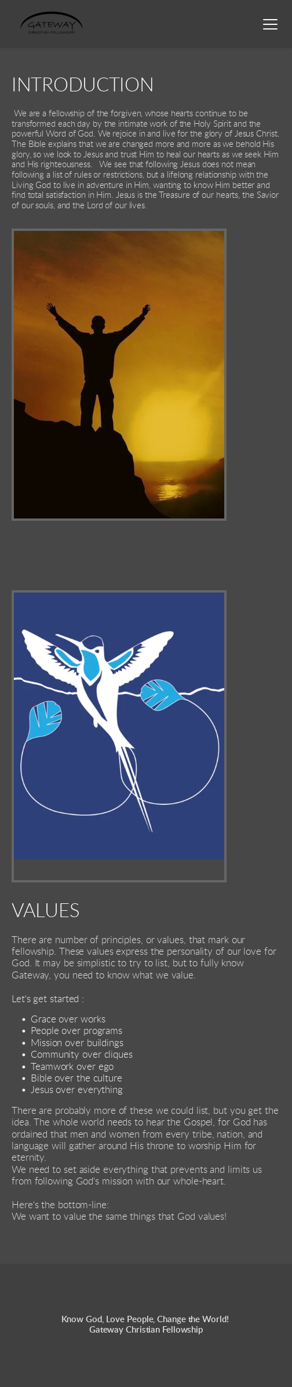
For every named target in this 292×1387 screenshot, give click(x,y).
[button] (270, 24)
